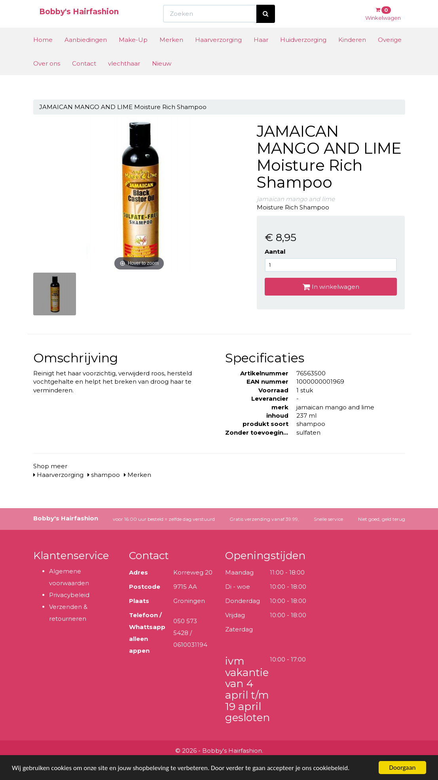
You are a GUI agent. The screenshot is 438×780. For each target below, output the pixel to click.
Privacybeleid (69, 595)
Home (43, 54)
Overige (390, 54)
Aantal (275, 251)
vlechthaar (124, 78)
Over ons (46, 78)
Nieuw (161, 78)
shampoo (103, 475)
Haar (261, 54)
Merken (171, 54)
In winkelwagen (331, 286)
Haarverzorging (218, 54)
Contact (84, 78)
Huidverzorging (303, 54)
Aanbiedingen (85, 54)
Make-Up (133, 54)
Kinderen (352, 54)
